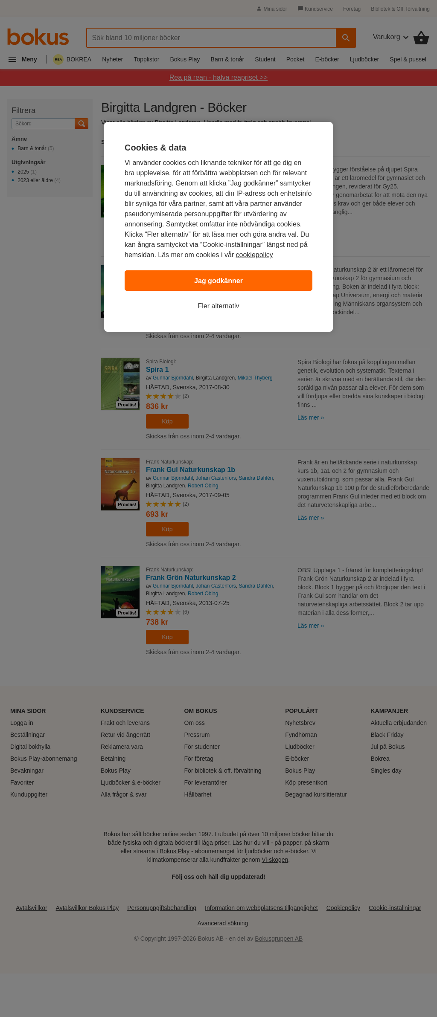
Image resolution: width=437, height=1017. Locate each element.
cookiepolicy (254, 254)
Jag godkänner (218, 280)
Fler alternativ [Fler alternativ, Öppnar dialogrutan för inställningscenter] (218, 306)
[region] (218, 227)
